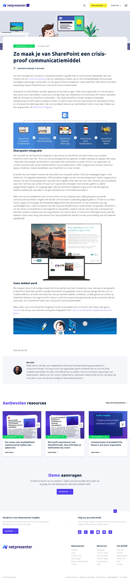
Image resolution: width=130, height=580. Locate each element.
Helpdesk (100, 550)
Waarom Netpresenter (80, 561)
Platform (74, 550)
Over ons (120, 550)
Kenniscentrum (103, 561)
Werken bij (121, 558)
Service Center (102, 553)
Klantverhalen (122, 555)
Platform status (102, 558)
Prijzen (73, 564)
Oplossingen (76, 558)
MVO (119, 561)
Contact (120, 564)
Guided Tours (76, 555)
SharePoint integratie (42, 107)
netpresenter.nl (16, 5)
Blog (98, 564)
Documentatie (102, 555)
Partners (120, 553)
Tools (73, 553)
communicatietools (38, 78)
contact (16, 310)
